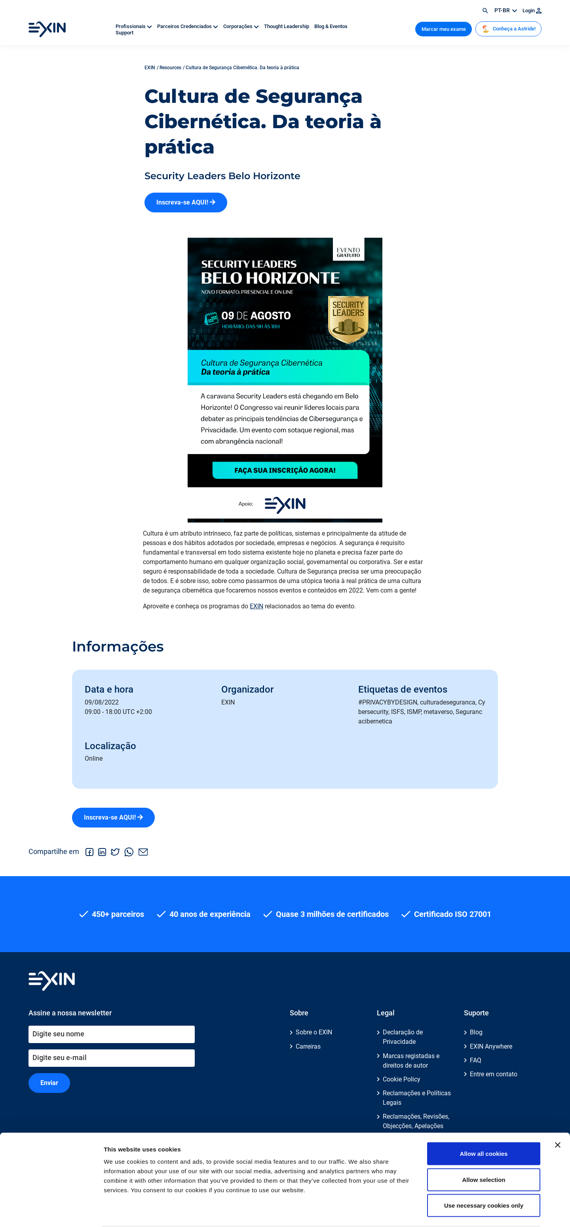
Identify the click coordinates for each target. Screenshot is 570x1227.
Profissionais (134, 26)
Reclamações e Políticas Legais (417, 1097)
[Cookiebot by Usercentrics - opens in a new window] (51, 1212)
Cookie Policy (401, 1079)
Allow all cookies (484, 1123)
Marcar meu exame (444, 29)
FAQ (475, 1060)
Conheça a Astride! (509, 29)
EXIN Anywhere (491, 1046)
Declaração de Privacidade (403, 1036)
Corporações (241, 26)
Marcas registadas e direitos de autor (411, 1060)
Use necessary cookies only (483, 1175)
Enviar (49, 1083)
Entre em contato (493, 1074)
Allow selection (483, 1149)
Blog (476, 1032)
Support (124, 33)
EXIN (256, 606)
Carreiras (308, 1046)
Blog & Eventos (331, 26)
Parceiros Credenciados (188, 26)
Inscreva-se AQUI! (185, 202)
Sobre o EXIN (314, 1032)
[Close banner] (557, 1114)
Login (532, 10)
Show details (415, 1211)
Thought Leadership (287, 26)
